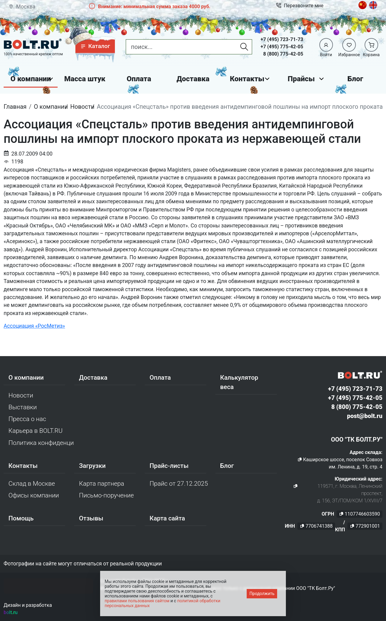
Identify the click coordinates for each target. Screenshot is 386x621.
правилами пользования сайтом (137, 600)
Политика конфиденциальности (41, 442)
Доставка (193, 79)
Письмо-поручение (106, 495)
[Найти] (244, 47)
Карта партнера (101, 483)
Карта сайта (167, 518)
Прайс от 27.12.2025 (179, 483)
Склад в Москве (31, 483)
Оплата (139, 79)
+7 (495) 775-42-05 (282, 47)
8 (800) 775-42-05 (283, 54)
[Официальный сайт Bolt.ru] (33, 44)
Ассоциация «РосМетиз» (34, 326)
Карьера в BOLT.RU (35, 430)
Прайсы (301, 79)
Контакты (247, 79)
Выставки (22, 407)
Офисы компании (33, 495)
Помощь (20, 518)
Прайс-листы (169, 465)
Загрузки (92, 465)
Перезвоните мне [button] (299, 5)
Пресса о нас (27, 419)
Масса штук (84, 79)
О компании (31, 79)
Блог (355, 79)
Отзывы (91, 518)
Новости (20, 395)
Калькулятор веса (239, 382)
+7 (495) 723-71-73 (282, 39)
